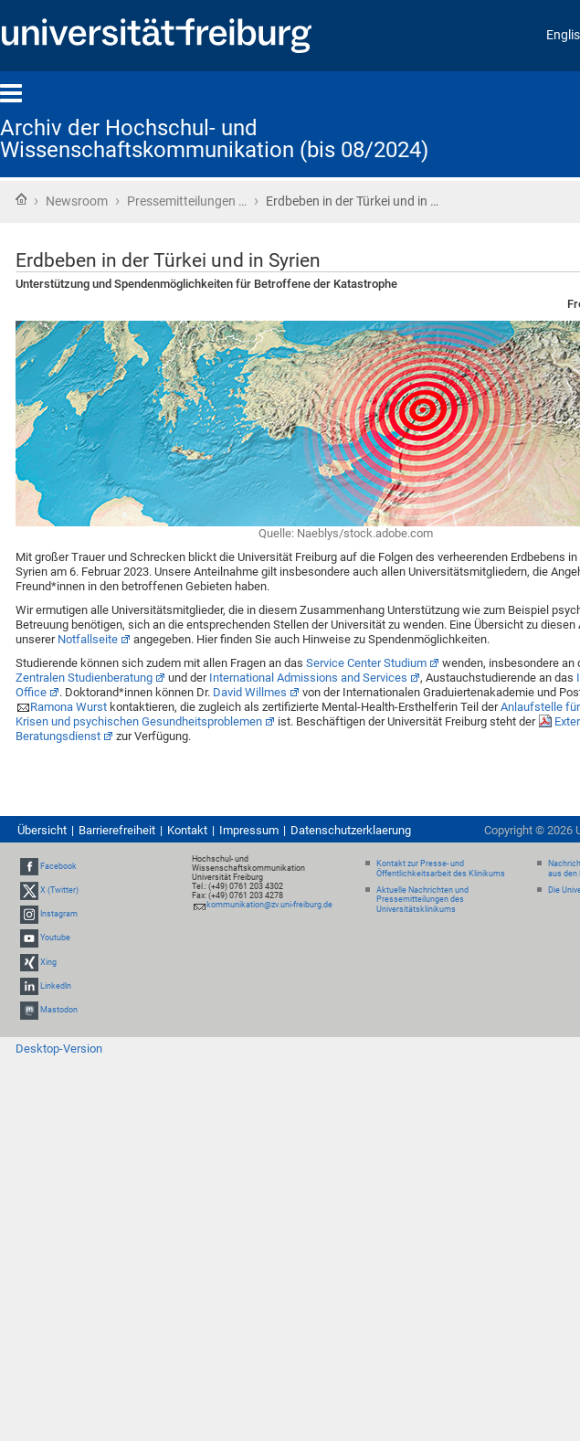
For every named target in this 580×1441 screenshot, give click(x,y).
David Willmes (250, 692)
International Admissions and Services (308, 677)
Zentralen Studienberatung (84, 677)
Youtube (55, 938)
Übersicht (42, 830)
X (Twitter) (59, 890)
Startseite (21, 199)
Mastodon (59, 1009)
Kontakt (187, 830)
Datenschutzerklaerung (350, 830)
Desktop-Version (59, 1048)
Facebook (58, 866)
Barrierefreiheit (117, 830)
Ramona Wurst (68, 707)
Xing (48, 962)
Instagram (59, 913)
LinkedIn (55, 986)
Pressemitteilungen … (187, 201)
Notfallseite (88, 639)
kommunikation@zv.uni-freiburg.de (269, 904)
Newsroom (77, 201)
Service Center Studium (366, 663)
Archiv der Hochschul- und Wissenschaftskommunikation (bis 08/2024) (214, 139)
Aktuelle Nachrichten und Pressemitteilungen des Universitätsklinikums (422, 900)
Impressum (249, 830)
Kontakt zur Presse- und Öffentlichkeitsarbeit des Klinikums (440, 868)
